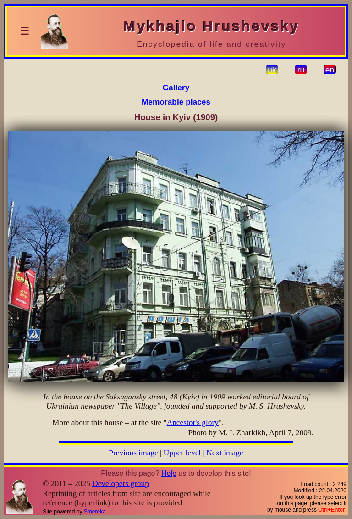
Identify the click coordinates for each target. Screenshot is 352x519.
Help (168, 473)
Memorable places (176, 101)
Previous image (133, 452)
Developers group (120, 483)
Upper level (182, 452)
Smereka (95, 511)
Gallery (176, 87)
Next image (224, 452)
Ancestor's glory (193, 422)
